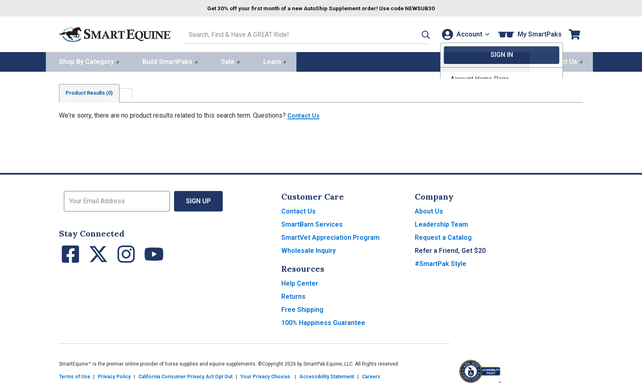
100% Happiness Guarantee (323, 321)
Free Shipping (302, 308)
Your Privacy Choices (265, 375)
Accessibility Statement (326, 375)
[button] (414, 33)
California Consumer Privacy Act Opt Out (185, 375)
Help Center (299, 282)
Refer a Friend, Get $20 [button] (450, 249)
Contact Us (304, 114)
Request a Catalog (443, 236)
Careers (371, 375)
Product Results (93, 92)
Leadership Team (441, 223)
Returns (293, 295)
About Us (429, 210)
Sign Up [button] (198, 200)
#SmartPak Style (440, 262)
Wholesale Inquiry (308, 249)
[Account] (463, 33)
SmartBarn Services (312, 223)
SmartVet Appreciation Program (330, 236)
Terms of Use (74, 375)
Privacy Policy (114, 375)
